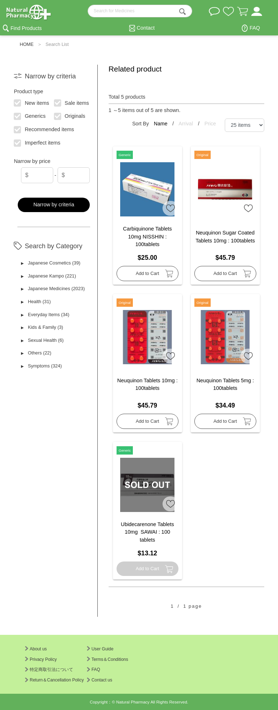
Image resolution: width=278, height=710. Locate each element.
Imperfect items (37, 142)
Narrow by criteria (53, 204)
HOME (26, 44)
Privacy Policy (41, 659)
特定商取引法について (49, 669)
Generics (30, 115)
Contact (146, 28)
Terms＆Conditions (107, 659)
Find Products (26, 28)
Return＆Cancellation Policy (54, 680)
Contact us (99, 680)
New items (31, 102)
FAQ (254, 28)
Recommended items (44, 129)
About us (36, 648)
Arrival (186, 123)
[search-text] (140, 11)
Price (210, 123)
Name (161, 123)
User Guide (100, 648)
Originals (69, 115)
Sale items (71, 102)
